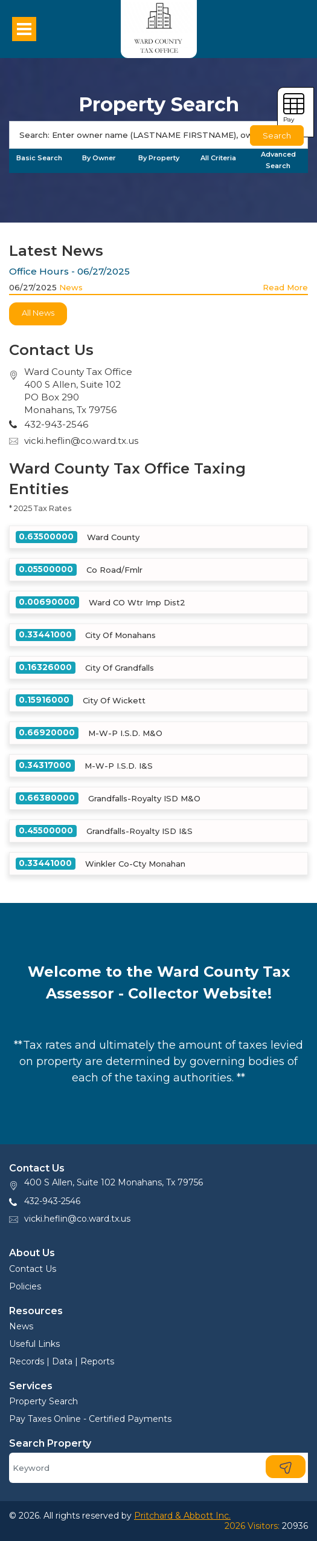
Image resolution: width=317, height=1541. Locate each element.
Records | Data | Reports (61, 1361)
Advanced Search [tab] (278, 160)
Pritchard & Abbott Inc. (182, 1515)
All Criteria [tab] (218, 158)
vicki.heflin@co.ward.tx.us (81, 440)
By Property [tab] (158, 158)
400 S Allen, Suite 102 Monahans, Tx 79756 (113, 1182)
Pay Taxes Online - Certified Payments (90, 1418)
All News (38, 313)
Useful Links (34, 1343)
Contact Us (32, 1268)
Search (277, 135)
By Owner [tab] (99, 158)
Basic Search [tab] (39, 158)
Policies (25, 1286)
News (71, 287)
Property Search (43, 1401)
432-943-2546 (52, 1201)
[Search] (158, 135)
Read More (285, 287)
